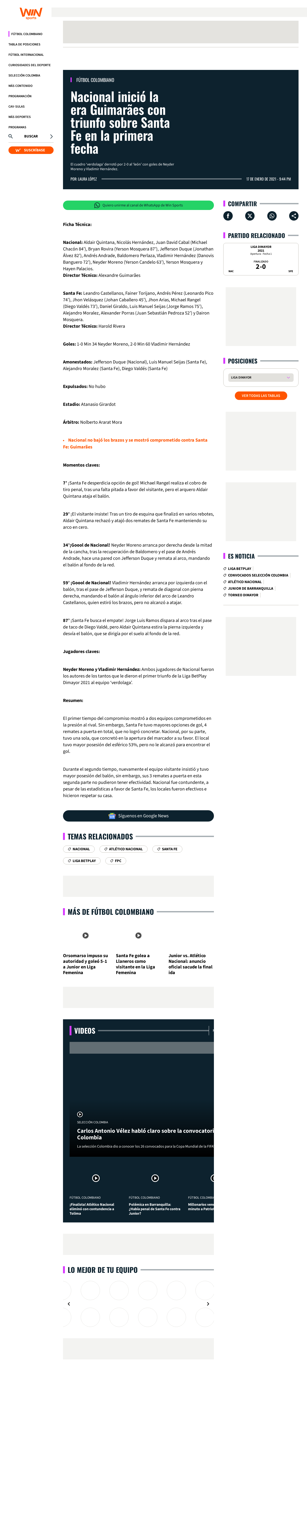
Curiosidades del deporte (29, 65)
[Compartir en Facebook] (228, 216)
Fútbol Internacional (26, 54)
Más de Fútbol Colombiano (111, 911)
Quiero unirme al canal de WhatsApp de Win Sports (138, 205)
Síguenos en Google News (138, 816)
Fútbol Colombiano (26, 34)
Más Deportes (19, 117)
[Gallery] (138, 1304)
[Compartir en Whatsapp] (272, 216)
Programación (19, 96)
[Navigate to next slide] (208, 1303)
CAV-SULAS (16, 106)
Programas (17, 127)
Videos (84, 1030)
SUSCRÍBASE (30, 150)
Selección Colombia (24, 75)
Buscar (31, 136)
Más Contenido (20, 86)
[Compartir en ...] (294, 216)
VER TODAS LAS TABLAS (261, 395)
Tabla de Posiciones (24, 44)
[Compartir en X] (250, 216)
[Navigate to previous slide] (68, 1303)
